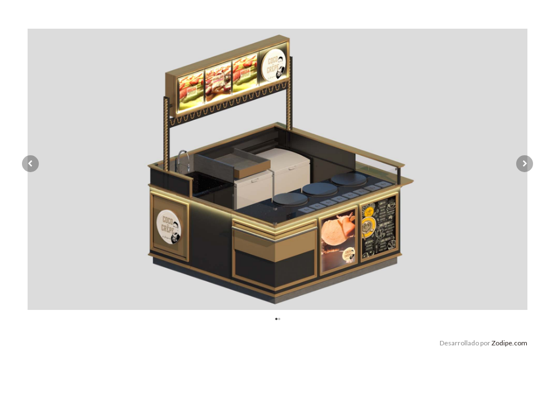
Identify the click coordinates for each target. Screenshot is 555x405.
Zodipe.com (509, 343)
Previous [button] (30, 163)
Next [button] (524, 163)
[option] (278, 169)
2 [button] (280, 318)
